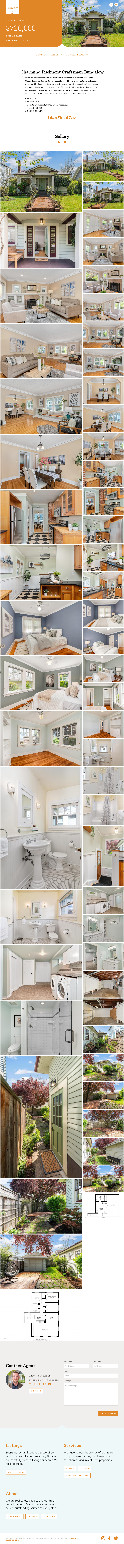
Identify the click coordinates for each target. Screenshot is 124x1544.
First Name (68, 1362)
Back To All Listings (19, 40)
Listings (14, 1445)
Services (72, 1445)
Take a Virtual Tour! (62, 117)
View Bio (36, 1391)
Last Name (97, 1362)
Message (67, 1381)
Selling (84, 1468)
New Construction (77, 1475)
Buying (70, 1468)
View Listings (16, 1472)
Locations (49, 1516)
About (12, 1493)
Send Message (108, 1414)
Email (66, 1371)
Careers (32, 1516)
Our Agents (14, 1516)
